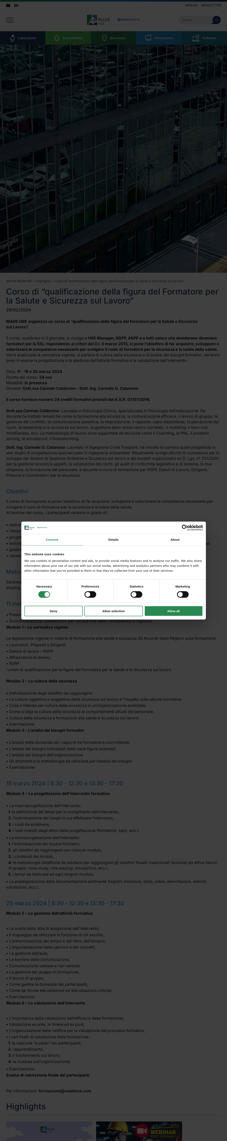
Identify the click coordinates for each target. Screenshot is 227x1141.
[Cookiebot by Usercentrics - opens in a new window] (185, 528)
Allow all (173, 611)
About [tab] (175, 539)
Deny (53, 611)
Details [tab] (113, 539)
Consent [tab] (52, 539)
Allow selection (113, 611)
